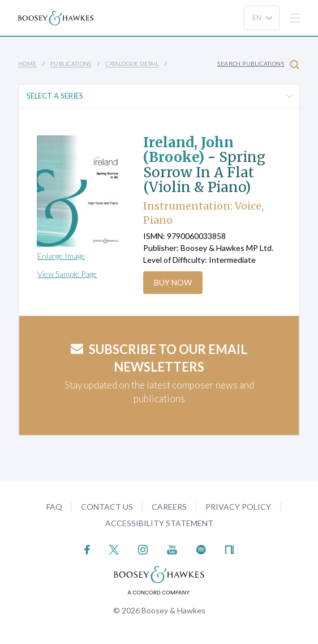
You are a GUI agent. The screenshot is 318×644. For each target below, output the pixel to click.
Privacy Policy (238, 506)
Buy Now (173, 282)
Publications (71, 63)
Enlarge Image (61, 256)
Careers (169, 506)
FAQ (54, 506)
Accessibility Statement (159, 523)
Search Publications (258, 64)
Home (27, 63)
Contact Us (107, 506)
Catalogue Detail (131, 63)
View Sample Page (67, 274)
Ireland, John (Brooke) (188, 150)
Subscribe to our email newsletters (159, 358)
